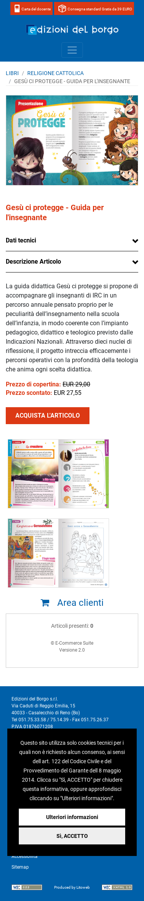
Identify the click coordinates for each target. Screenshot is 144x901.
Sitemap (20, 867)
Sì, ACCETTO (72, 836)
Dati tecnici (21, 240)
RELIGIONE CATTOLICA (55, 73)
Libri (12, 73)
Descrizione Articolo (33, 261)
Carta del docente (36, 9)
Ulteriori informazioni (72, 817)
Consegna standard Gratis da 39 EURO (100, 9)
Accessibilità (25, 856)
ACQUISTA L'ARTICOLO (47, 415)
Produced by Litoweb (72, 887)
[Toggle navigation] (72, 50)
